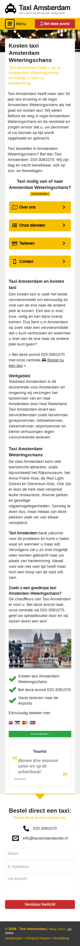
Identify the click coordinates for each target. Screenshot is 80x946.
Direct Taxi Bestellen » (40, 194)
